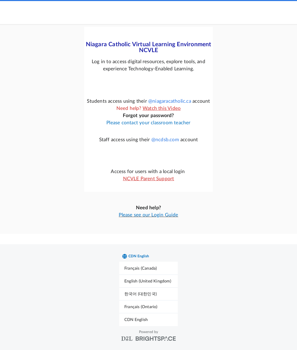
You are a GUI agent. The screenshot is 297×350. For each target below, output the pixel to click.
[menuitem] (148, 268)
